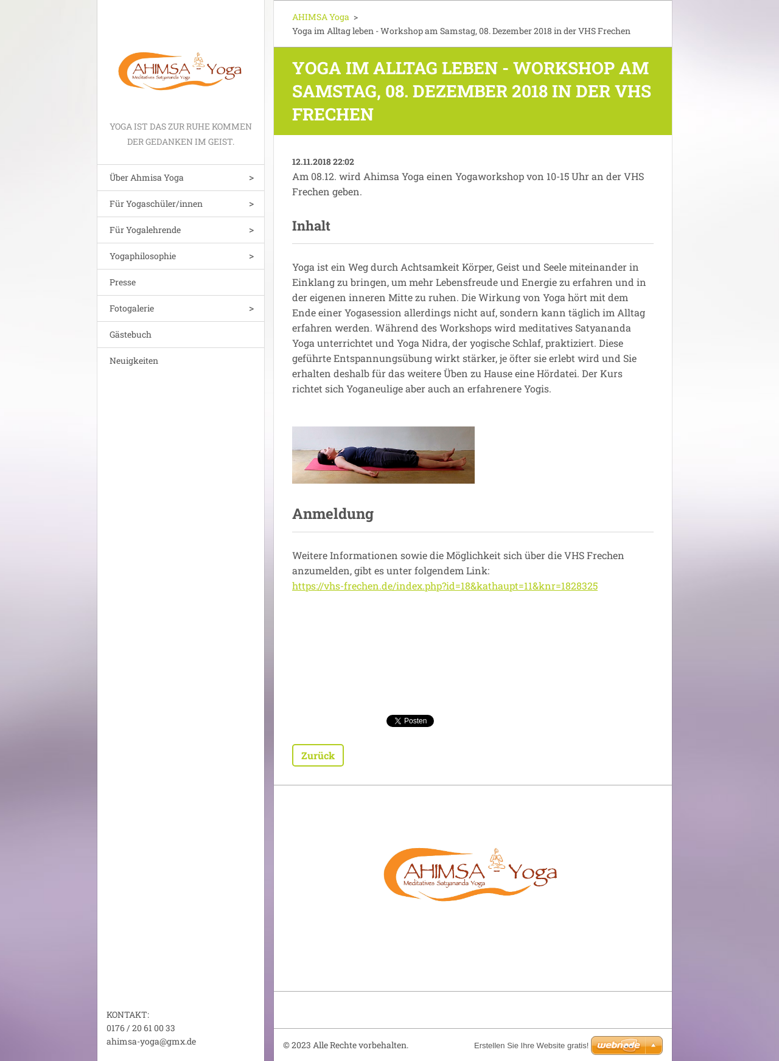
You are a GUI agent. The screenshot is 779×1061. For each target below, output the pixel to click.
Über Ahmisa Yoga (147, 177)
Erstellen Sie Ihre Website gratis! (531, 1045)
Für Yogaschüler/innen (156, 203)
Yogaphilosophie (143, 256)
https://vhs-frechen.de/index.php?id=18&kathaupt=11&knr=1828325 (445, 585)
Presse (123, 282)
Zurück (318, 755)
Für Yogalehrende (145, 229)
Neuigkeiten (134, 360)
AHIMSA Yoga (320, 17)
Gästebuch (131, 334)
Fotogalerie (132, 308)
